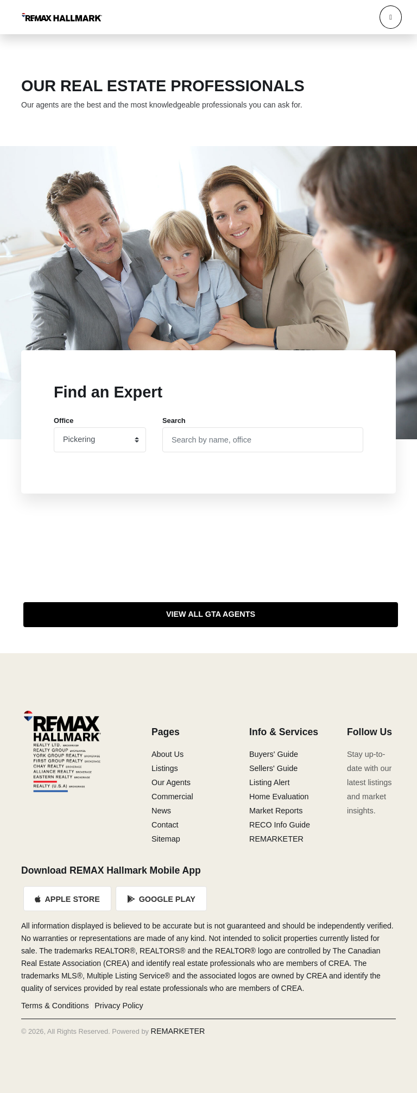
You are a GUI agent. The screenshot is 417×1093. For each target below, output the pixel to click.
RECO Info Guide (279, 824)
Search (174, 420)
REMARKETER (276, 839)
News (161, 810)
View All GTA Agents (210, 614)
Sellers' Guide (273, 768)
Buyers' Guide (273, 754)
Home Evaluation (279, 796)
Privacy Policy (118, 1005)
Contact (165, 824)
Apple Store (67, 899)
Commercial (172, 796)
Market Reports (275, 810)
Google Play (161, 899)
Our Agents (171, 782)
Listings (164, 768)
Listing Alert (269, 782)
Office (63, 420)
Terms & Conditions (55, 1005)
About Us (167, 754)
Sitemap (165, 839)
